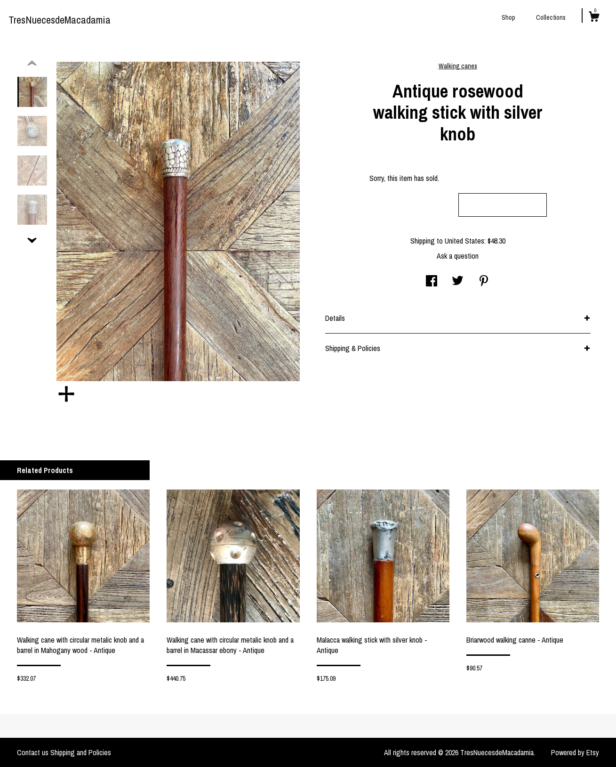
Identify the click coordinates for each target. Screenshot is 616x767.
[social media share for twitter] (457, 282)
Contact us (32, 752)
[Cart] (594, 18)
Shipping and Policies (80, 752)
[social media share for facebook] (431, 282)
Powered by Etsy (575, 752)
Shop (508, 17)
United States (464, 241)
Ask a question (458, 256)
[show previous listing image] (32, 63)
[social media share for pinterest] (483, 282)
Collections (551, 17)
